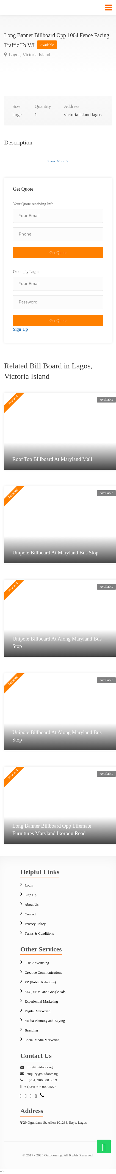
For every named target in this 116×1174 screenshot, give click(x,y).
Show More (58, 161)
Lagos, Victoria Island (29, 54)
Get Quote (58, 252)
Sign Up (20, 329)
